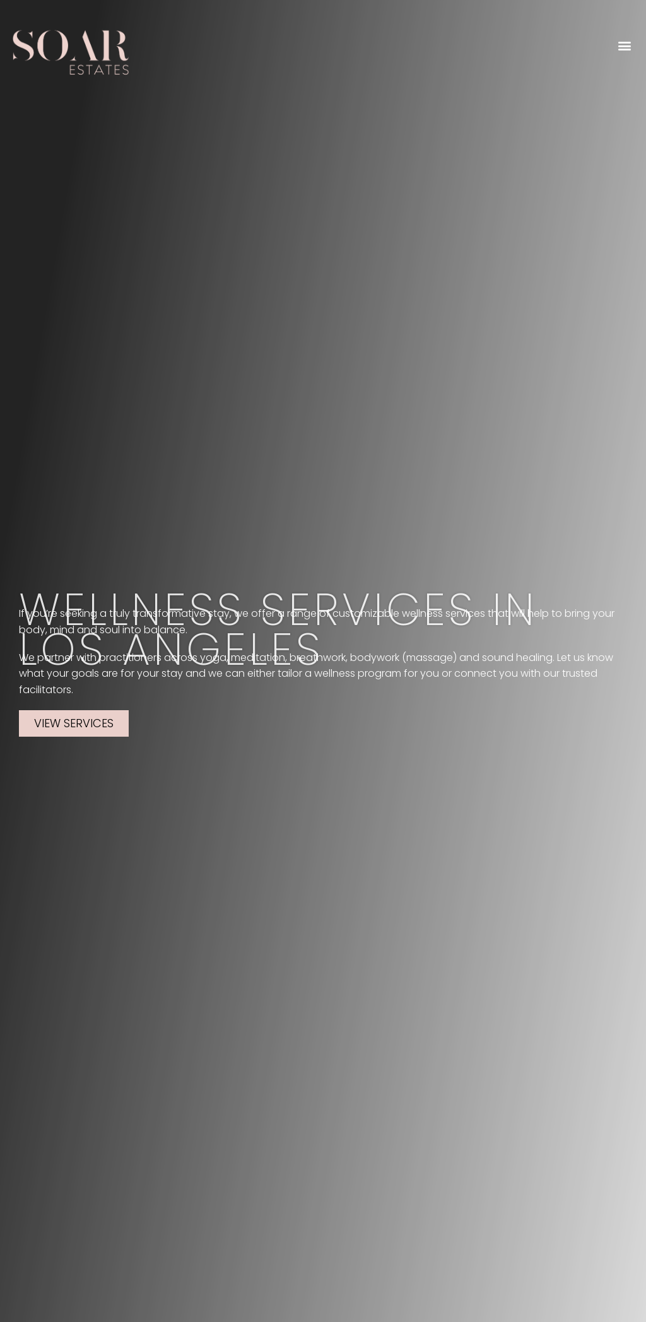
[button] (624, 45)
